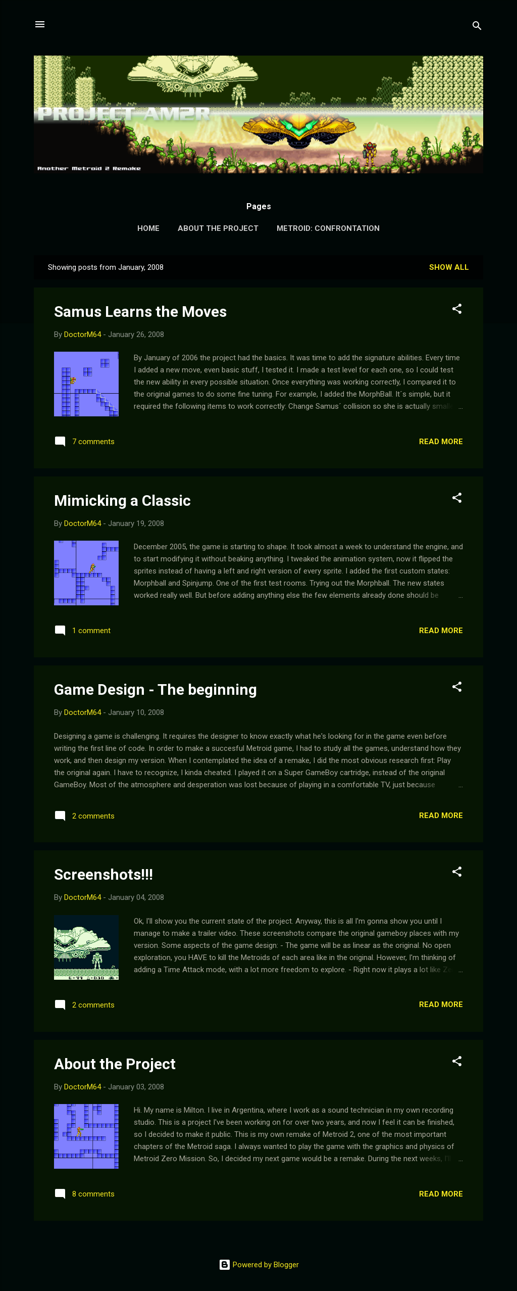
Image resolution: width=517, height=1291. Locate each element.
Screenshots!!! (103, 874)
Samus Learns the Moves (140, 311)
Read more (441, 441)
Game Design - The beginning (155, 689)
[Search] (477, 27)
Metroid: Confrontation (328, 228)
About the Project (218, 228)
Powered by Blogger (259, 1264)
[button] (457, 310)
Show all (449, 267)
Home (148, 228)
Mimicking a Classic (122, 500)
